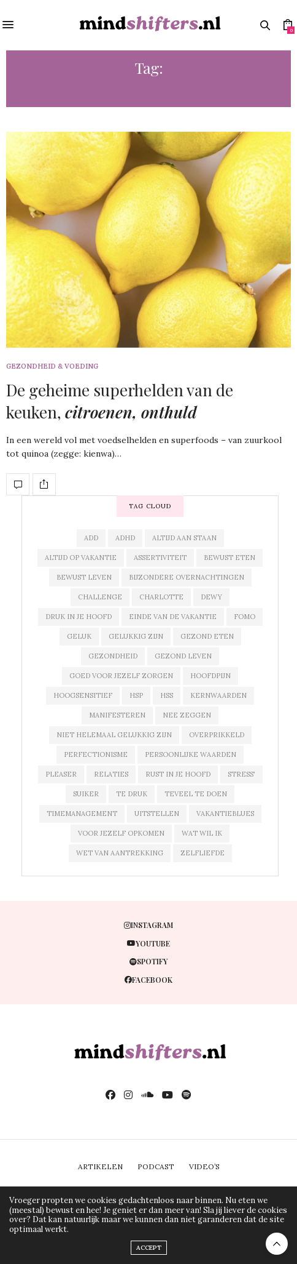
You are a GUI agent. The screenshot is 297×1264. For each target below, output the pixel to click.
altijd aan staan (184, 538)
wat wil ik (202, 833)
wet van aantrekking (119, 853)
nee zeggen (187, 715)
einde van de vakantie (173, 616)
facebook (148, 980)
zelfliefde (202, 853)
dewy (211, 597)
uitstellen (156, 813)
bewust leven (84, 577)
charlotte (161, 597)
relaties (111, 774)
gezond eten (207, 636)
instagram (148, 925)
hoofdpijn (210, 675)
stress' (241, 774)
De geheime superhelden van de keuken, (119, 401)
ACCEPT (148, 1248)
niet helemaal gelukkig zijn (114, 734)
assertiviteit (160, 557)
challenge (100, 597)
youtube (148, 943)
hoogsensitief (82, 695)
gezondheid (112, 656)
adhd (125, 538)
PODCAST (155, 1166)
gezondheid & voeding (52, 366)
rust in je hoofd (177, 774)
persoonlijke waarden (190, 754)
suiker (86, 794)
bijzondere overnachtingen (186, 577)
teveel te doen (195, 794)
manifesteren (117, 715)
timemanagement (82, 813)
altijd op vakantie (81, 557)
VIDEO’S (204, 1166)
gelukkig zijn (136, 636)
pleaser (61, 774)
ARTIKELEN (100, 1166)
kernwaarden (218, 695)
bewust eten (229, 557)
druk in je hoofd (78, 616)
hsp (136, 695)
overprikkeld (216, 734)
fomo (244, 616)
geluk (79, 636)
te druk (131, 794)
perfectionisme (96, 754)
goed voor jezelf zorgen (121, 675)
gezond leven (183, 656)
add (91, 538)
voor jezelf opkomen (121, 833)
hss (166, 695)
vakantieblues (225, 813)
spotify (148, 961)
